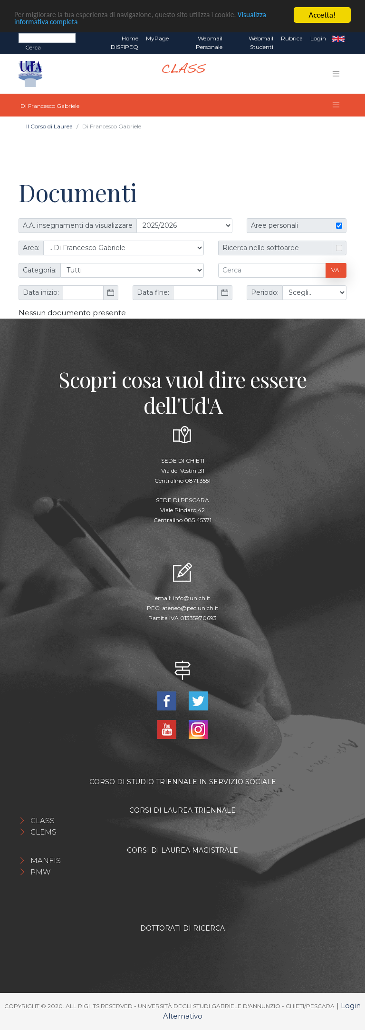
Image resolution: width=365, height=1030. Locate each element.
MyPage (157, 38)
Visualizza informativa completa (66, 23)
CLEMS (43, 831)
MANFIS (45, 860)
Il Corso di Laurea (49, 126)
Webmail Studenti (261, 42)
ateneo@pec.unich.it (190, 608)
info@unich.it (192, 598)
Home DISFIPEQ (124, 42)
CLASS (42, 820)
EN (338, 38)
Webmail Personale (209, 42)
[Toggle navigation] (336, 73)
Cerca (33, 47)
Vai (336, 269)
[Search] (47, 38)
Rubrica (292, 38)
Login (318, 38)
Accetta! (322, 15)
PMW (40, 871)
